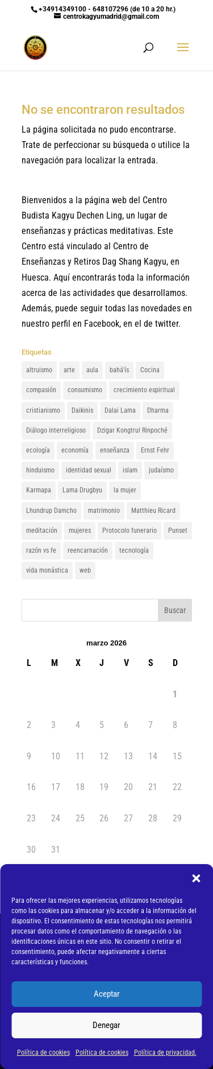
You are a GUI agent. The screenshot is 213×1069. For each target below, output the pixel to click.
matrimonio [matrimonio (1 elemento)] (104, 511)
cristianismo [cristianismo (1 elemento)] (43, 410)
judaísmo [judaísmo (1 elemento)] (161, 470)
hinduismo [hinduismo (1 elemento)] (40, 470)
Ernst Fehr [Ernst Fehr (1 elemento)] (155, 450)
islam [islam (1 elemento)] (130, 470)
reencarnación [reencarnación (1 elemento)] (88, 550)
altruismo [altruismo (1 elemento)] (39, 370)
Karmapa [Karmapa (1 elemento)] (38, 490)
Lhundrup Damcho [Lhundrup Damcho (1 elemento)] (51, 511)
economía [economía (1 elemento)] (75, 450)
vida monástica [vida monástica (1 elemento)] (47, 570)
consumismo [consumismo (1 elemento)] (85, 390)
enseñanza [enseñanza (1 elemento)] (115, 450)
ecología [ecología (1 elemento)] (38, 450)
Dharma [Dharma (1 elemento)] (158, 410)
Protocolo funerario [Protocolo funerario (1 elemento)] (129, 530)
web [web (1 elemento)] (85, 570)
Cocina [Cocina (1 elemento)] (150, 370)
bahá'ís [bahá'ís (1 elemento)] (119, 370)
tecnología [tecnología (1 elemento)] (134, 550)
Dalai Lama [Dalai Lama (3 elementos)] (120, 410)
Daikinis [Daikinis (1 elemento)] (82, 410)
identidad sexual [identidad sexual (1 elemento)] (88, 470)
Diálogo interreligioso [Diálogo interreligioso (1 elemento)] (56, 430)
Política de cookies (43, 1052)
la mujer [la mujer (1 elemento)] (125, 490)
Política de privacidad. (165, 1052)
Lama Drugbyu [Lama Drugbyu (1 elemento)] (82, 490)
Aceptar (107, 994)
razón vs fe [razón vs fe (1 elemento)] (41, 550)
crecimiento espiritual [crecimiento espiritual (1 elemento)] (144, 390)
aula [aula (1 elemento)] (92, 370)
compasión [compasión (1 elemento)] (41, 390)
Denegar (106, 1025)
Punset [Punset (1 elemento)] (177, 530)
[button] (196, 878)
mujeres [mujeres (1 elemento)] (80, 530)
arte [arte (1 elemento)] (69, 370)
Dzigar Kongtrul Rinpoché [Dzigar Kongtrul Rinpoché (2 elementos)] (132, 430)
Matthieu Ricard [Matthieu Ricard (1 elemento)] (153, 511)
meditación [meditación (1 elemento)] (41, 530)
